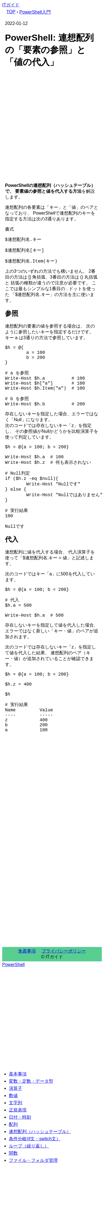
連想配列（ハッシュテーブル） (40, 1180)
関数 (13, 1202)
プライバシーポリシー (64, 1000)
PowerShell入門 (35, 12)
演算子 (15, 1137)
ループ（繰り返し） (29, 1195)
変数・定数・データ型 (31, 1130)
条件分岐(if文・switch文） (34, 1188)
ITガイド (10, 4)
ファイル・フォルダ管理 (33, 1209)
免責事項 (27, 1000)
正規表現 (18, 1159)
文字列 (15, 1152)
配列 (13, 1173)
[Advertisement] (52, 126)
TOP (11, 11)
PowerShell (13, 1013)
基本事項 (18, 1123)
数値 (13, 1144)
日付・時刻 (20, 1166)
